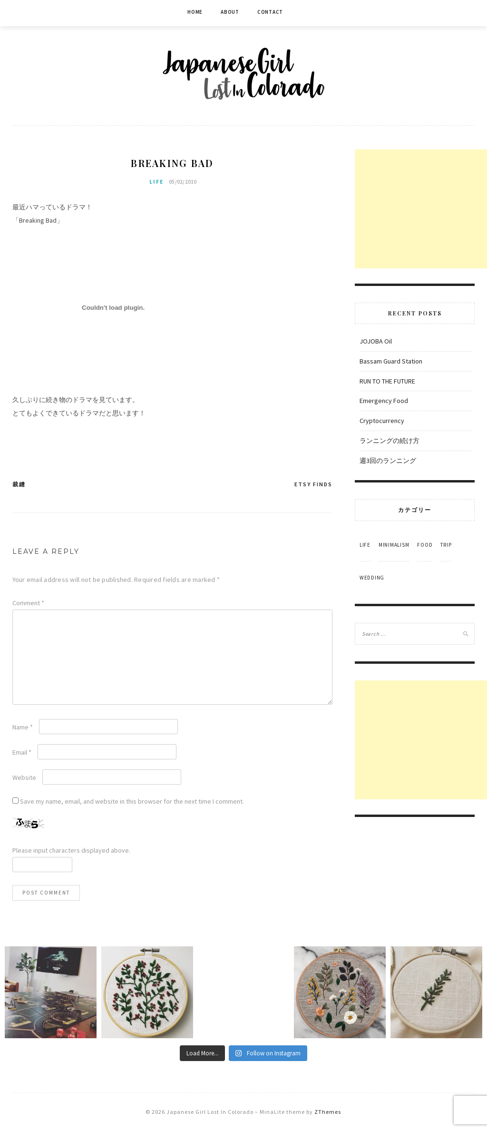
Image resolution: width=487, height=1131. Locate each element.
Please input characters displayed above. (71, 850)
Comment (28, 603)
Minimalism (394, 544)
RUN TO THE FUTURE (387, 381)
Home (195, 12)
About (230, 12)
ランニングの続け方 (389, 440)
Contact (270, 12)
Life (156, 181)
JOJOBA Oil (376, 341)
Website (24, 777)
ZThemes (327, 1111)
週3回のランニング (388, 460)
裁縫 (19, 484)
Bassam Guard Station (391, 361)
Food (424, 544)
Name (22, 727)
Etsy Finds (313, 484)
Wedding (372, 577)
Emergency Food (384, 400)
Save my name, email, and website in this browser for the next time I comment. (132, 801)
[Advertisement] (421, 208)
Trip (445, 544)
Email (21, 752)
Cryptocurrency (382, 420)
